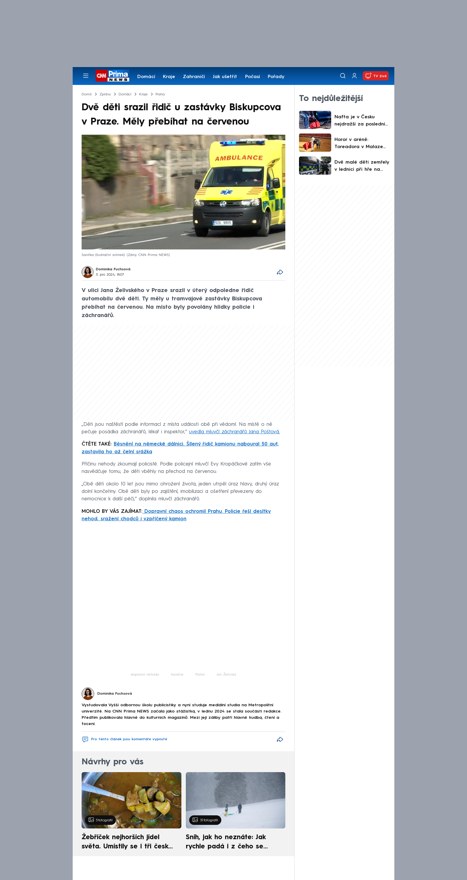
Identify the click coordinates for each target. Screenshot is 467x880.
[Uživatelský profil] (354, 76)
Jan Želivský (226, 674)
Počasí (252, 77)
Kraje (169, 77)
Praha (200, 674)
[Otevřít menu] (85, 76)
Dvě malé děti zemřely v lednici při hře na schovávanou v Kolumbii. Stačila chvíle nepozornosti (361, 166)
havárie (177, 674)
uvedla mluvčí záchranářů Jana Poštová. (234, 431)
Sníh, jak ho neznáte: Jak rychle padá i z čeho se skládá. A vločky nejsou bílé (230, 842)
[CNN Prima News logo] (112, 76)
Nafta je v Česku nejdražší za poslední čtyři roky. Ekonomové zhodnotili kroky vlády (360, 121)
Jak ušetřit (225, 77)
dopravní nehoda (145, 674)
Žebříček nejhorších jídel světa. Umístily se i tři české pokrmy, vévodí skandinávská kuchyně (128, 842)
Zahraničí (194, 77)
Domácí (146, 77)
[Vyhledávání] (342, 75)
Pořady (276, 77)
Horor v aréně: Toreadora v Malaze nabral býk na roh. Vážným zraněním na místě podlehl (359, 143)
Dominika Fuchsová (113, 269)
